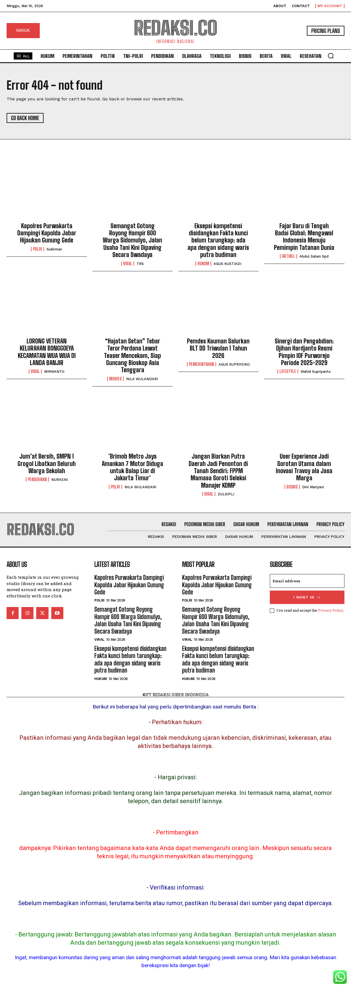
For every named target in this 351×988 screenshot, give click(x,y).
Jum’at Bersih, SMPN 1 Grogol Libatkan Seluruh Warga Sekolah (47, 464)
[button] (330, 55)
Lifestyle (287, 371)
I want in (307, 597)
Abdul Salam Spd (314, 256)
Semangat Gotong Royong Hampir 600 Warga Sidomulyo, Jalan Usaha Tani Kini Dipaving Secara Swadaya (132, 240)
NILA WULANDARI (142, 379)
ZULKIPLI (226, 494)
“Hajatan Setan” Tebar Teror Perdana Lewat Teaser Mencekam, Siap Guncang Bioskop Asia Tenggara (132, 355)
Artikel (288, 256)
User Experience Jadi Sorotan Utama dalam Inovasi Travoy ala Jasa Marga (304, 467)
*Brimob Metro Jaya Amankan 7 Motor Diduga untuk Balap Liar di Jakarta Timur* (132, 467)
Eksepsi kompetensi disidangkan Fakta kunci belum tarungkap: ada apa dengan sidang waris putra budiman (218, 240)
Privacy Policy (330, 610)
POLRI (37, 249)
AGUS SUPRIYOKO (234, 364)
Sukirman (54, 249)
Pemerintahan (201, 364)
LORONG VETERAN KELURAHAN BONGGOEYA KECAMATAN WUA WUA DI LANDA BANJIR (47, 351)
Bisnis (292, 487)
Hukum (203, 263)
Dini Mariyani (313, 487)
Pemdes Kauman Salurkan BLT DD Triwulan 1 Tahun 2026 (218, 348)
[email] (307, 581)
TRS (140, 264)
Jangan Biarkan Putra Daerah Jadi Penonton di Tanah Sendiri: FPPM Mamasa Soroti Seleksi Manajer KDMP (218, 471)
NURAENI (59, 480)
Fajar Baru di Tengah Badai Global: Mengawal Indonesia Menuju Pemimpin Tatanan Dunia (304, 236)
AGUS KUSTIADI (227, 264)
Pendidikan (37, 479)
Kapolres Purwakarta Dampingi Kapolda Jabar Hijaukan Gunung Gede (46, 233)
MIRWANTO (54, 371)
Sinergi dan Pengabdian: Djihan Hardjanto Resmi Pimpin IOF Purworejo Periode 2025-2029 (304, 351)
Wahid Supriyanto (316, 371)
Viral (127, 263)
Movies (115, 379)
